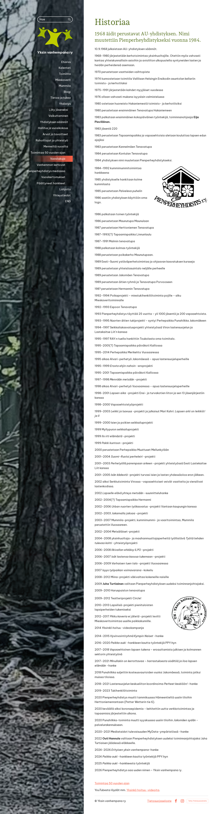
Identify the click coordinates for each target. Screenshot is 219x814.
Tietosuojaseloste (159, 801)
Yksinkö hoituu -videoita (143, 790)
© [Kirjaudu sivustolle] (96, 801)
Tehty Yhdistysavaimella (197, 801)
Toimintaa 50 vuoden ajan (112, 783)
